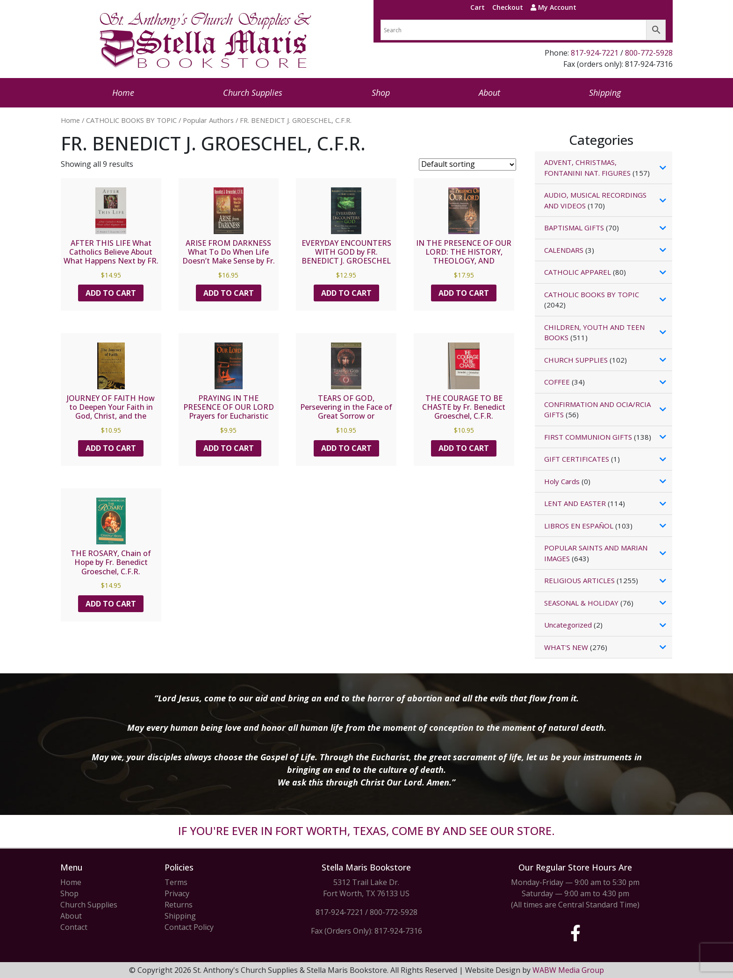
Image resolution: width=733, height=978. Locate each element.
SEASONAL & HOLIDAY (581, 602)
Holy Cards (562, 481)
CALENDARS (563, 250)
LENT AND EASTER (575, 503)
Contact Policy (189, 927)
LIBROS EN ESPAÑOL (578, 525)
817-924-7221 (594, 53)
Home (123, 92)
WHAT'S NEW (566, 647)
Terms (176, 882)
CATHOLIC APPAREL (577, 272)
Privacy (177, 893)
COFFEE (557, 381)
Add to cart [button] (111, 293)
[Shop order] (467, 164)
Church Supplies (252, 92)
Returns (179, 904)
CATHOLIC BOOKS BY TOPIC (131, 120)
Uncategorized (568, 624)
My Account (553, 7)
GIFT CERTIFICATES (576, 459)
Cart (477, 7)
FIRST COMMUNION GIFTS (588, 437)
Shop (381, 92)
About (489, 92)
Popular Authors (208, 120)
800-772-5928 (649, 53)
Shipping (605, 92)
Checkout (507, 7)
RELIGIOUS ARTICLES (579, 580)
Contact (73, 927)
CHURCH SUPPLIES (576, 359)
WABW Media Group (568, 970)
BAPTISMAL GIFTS (574, 227)
